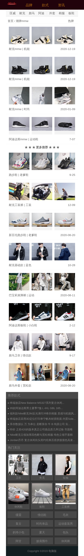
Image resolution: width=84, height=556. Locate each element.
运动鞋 (34, 139)
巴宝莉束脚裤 (17, 295)
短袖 (66, 466)
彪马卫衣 (14, 355)
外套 (52, 13)
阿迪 (41, 13)
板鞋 (71, 13)
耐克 (22, 13)
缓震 (18, 515)
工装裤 (66, 495)
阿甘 (18, 541)
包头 (66, 532)
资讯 (61, 5)
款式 (45, 5)
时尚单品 (42, 523)
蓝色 (28, 265)
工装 (28, 205)
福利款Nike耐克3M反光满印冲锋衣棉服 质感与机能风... (43, 413)
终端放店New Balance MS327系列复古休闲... (37, 402)
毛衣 (66, 515)
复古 (18, 523)
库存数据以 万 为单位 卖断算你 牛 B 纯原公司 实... (40, 424)
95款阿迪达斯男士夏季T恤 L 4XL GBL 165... (36, 408)
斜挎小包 (18, 532)
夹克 (42, 466)
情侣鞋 (42, 515)
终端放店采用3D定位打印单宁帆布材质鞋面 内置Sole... (43, 418)
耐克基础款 (16, 265)
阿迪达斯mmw (18, 139)
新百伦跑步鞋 (17, 235)
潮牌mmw (22, 21)
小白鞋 (32, 325)
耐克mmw (15, 49)
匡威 (13, 13)
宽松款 (27, 385)
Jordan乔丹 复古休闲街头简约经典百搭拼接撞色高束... (42, 440)
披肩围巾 (42, 541)
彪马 (32, 13)
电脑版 (52, 551)
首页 (10, 21)
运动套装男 (65, 523)
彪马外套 (14, 385)
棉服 (62, 13)
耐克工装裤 (16, 205)
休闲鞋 (18, 495)
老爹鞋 (24, 174)
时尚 (27, 109)
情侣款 (27, 355)
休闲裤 (65, 541)
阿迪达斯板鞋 (17, 325)
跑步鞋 (13, 174)
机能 (27, 49)
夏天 (42, 532)
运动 (31, 295)
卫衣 (18, 466)
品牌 (29, 5)
